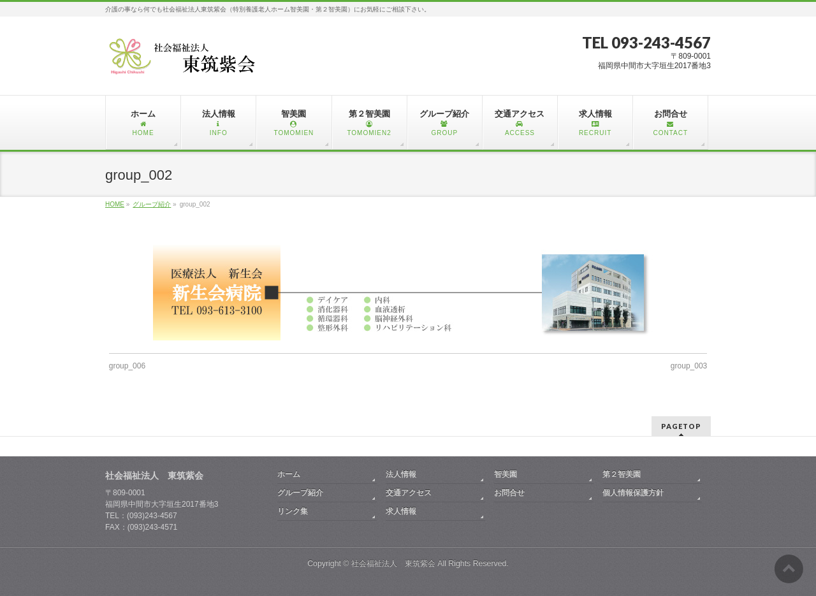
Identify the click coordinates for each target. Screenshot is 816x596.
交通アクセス (409, 492)
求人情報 (401, 511)
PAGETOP (681, 426)
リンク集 (292, 511)
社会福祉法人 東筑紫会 (393, 563)
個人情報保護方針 (633, 492)
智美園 (505, 474)
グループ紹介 (300, 492)
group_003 (689, 365)
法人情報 (401, 474)
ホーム (288, 474)
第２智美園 (621, 474)
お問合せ (509, 492)
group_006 (127, 365)
